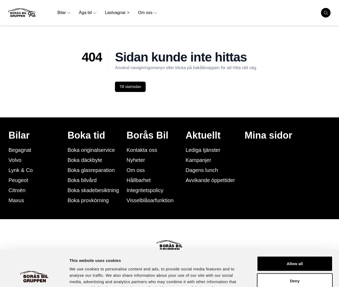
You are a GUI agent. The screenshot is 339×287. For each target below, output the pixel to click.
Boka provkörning (88, 200)
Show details (278, 276)
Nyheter (136, 160)
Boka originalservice (91, 150)
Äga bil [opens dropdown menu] (87, 12)
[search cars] (326, 12)
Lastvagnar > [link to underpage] (117, 12)
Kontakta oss (142, 150)
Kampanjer (198, 160)
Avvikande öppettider (210, 180)
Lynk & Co (20, 170)
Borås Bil (147, 135)
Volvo (14, 160)
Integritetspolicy (145, 190)
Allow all (295, 230)
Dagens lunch (202, 170)
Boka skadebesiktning (93, 190)
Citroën (16, 190)
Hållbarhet (139, 180)
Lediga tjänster (203, 150)
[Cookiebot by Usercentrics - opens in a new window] (34, 277)
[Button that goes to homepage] (30, 12)
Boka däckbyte (85, 160)
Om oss (136, 170)
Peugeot (18, 180)
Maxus (16, 200)
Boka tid (86, 135)
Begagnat (19, 150)
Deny (295, 248)
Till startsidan (130, 87)
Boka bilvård (82, 180)
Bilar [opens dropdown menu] (63, 12)
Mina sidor (268, 135)
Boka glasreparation (91, 170)
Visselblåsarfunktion (150, 200)
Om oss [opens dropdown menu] (147, 12)
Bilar (19, 135)
